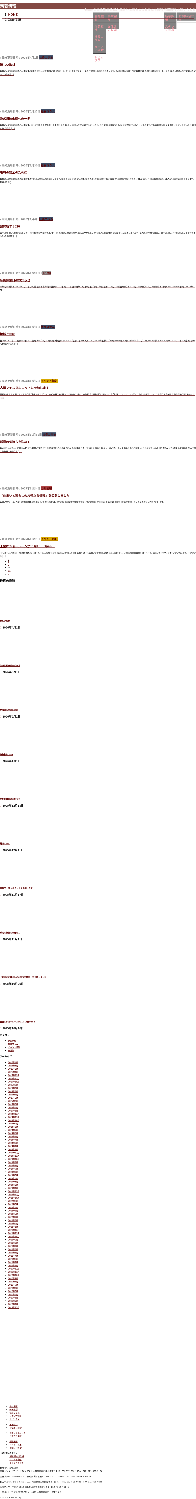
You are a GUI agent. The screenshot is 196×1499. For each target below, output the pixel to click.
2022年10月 (13, 1197)
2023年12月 (13, 1152)
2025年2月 (13, 1107)
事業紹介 (94, 9)
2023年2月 (13, 1184)
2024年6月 (13, 1133)
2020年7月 (13, 1284)
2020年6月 (13, 1287)
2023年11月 (13, 1155)
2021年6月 (13, 1249)
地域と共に (7, 334)
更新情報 (46, 488)
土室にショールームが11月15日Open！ (27, 546)
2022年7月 (13, 1207)
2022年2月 (13, 1223)
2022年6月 (13, 1210)
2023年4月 (13, 1178)
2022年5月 (13, 1213)
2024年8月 (13, 1126)
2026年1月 (13, 1071)
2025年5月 (13, 1097)
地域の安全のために (13, 172)
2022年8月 (13, 1204)
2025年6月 (13, 1094)
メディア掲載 (78, 41)
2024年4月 (13, 1139)
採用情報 (162, 9)
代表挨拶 (75, 26)
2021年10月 (13, 1236)
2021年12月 (13, 1229)
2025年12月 (13, 1075)
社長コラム (76, 34)
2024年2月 (13, 1146)
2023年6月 (13, 1171)
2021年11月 (13, 1233)
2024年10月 (13, 1120)
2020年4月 (13, 1294)
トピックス (76, 49)
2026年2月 (13, 1068)
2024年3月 (13, 1142)
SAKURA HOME (16, 1456)
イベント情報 (49, 381)
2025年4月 (13, 1100)
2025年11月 (13, 1078)
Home (58, 9)
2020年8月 (13, 1281)
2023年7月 (13, 1168)
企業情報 (75, 9)
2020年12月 (13, 1268)
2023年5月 (13, 1175)
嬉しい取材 (7, 64)
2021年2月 (13, 1262)
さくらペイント (16, 1462)
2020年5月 (13, 1291)
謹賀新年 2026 (10, 226)
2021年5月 (13, 1252)
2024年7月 (13, 1129)
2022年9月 (13, 1200)
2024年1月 (13, 1149)
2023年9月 (13, 1162)
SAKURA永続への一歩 (15, 118)
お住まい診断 (96, 26)
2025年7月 (13, 1091)
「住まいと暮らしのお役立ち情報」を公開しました (34, 495)
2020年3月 (13, 1297)
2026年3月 (13, 1065)
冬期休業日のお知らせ (15, 280)
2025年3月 (13, 1104)
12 (9, 570)
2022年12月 (13, 1191)
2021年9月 (13, 1239)
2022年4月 (13, 1217)
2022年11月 (13, 1194)
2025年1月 (13, 1110)
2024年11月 (13, 1117)
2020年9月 (13, 1278)
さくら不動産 (15, 1459)
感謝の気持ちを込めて (15, 441)
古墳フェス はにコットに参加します (24, 387)
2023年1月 (13, 1187)
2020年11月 (13, 1271)
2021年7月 (13, 1246)
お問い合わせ (15, 1447)
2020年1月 (13, 1304)
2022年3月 (13, 1220)
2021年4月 (13, 1255)
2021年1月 (13, 1265)
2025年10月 (13, 1081)
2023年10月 (13, 1158)
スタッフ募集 (164, 26)
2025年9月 (13, 1084)
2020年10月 (13, 1275)
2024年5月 (13, 1136)
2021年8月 (13, 1242)
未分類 (46, 273)
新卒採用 (161, 18)
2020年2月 (13, 1300)
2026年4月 (13, 1062)
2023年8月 (13, 1165)
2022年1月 (13, 1226)
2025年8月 (13, 1088)
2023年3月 (13, 1181)
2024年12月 (13, 1113)
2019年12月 (13, 1307)
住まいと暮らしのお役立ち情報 (128, 9)
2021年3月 (13, 1258)
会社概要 (75, 18)
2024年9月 (13, 1123)
